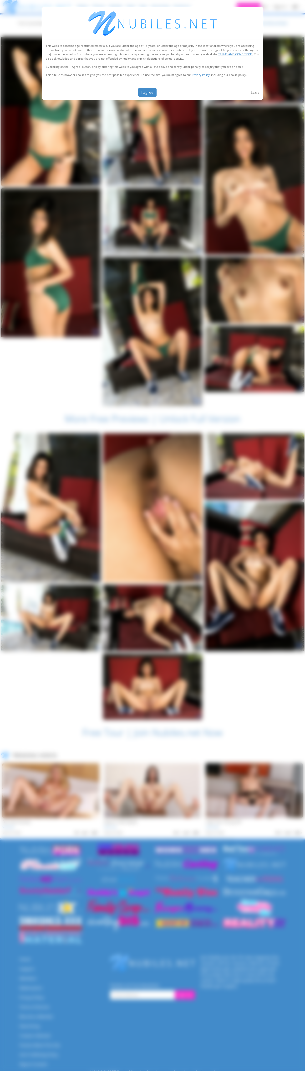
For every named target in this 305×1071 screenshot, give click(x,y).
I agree (147, 92)
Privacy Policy (201, 75)
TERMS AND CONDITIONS (235, 54)
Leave (255, 92)
